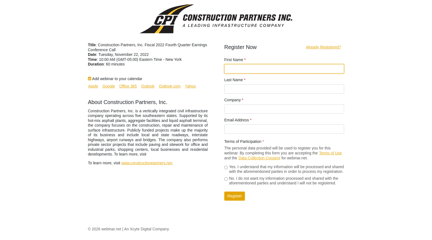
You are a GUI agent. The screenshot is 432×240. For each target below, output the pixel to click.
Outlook (148, 86)
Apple (93, 86)
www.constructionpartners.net (146, 163)
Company (233, 100)
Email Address (238, 120)
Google (108, 86)
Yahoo (190, 86)
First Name (235, 60)
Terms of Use (330, 153)
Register (235, 196)
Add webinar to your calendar (115, 79)
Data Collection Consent (259, 158)
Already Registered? (323, 47)
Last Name (234, 80)
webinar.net (111, 229)
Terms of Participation (244, 141)
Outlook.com (170, 86)
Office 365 (128, 86)
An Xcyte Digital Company (146, 229)
